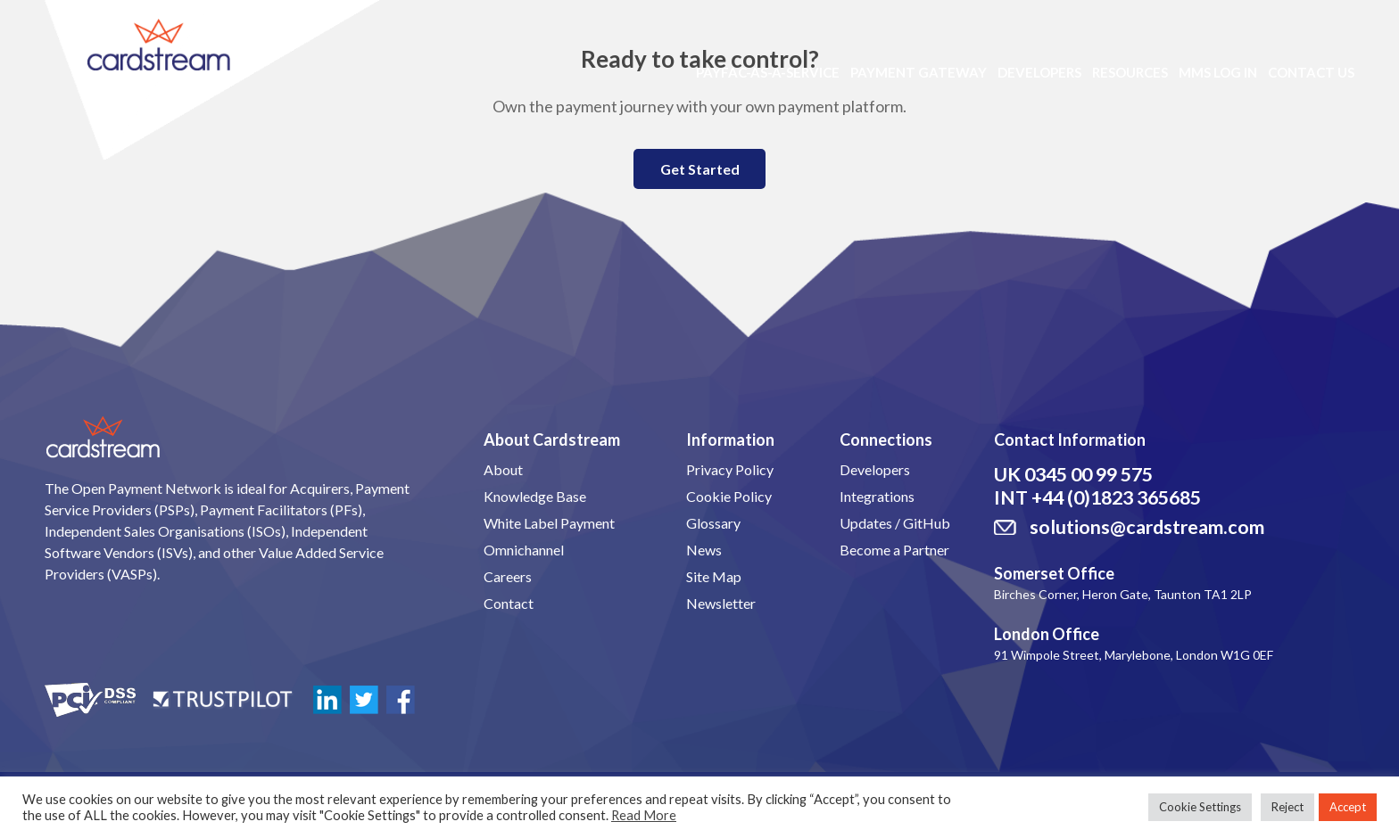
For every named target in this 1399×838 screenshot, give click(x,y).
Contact (509, 603)
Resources (1130, 72)
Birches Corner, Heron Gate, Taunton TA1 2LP (1123, 594)
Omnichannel (524, 549)
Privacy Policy (730, 469)
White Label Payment (549, 522)
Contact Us (1311, 72)
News (704, 549)
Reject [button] (1287, 807)
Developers (1039, 72)
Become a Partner (894, 549)
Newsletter (721, 603)
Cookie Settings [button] (1200, 807)
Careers (508, 576)
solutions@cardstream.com (1147, 526)
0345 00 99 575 (1088, 474)
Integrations (877, 496)
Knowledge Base (535, 496)
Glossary (713, 522)
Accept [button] (1347, 807)
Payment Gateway (918, 72)
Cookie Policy (729, 496)
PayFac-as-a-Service (768, 72)
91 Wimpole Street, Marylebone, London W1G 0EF (1133, 654)
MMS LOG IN (1218, 72)
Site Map (713, 576)
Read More (643, 815)
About (503, 469)
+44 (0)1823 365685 (1116, 497)
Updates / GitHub (895, 522)
